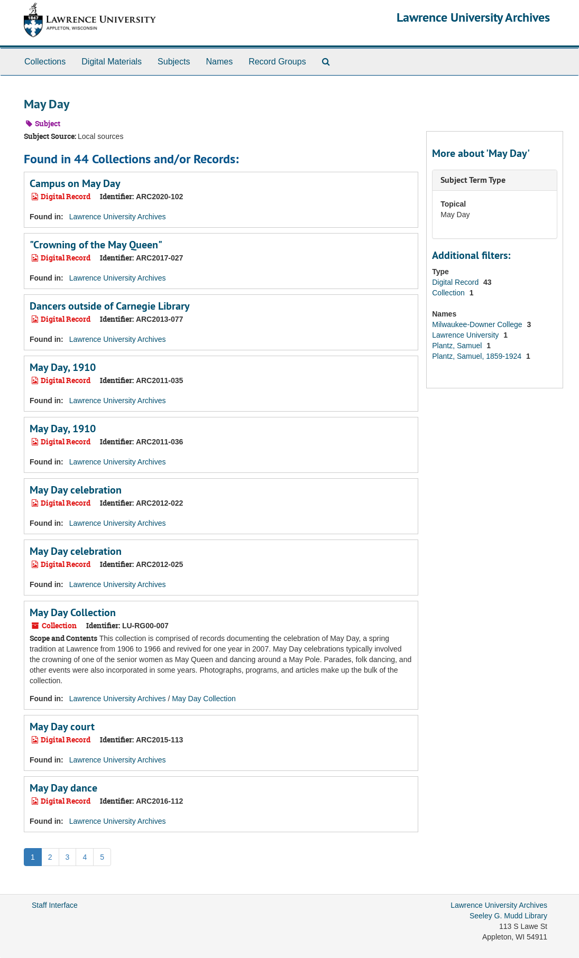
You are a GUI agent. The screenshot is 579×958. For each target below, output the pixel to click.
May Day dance (63, 788)
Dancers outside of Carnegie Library (110, 306)
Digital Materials (111, 61)
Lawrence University (466, 335)
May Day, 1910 (63, 367)
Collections (45, 61)
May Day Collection (73, 612)
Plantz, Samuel (458, 345)
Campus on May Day (75, 183)
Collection (449, 293)
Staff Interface (55, 905)
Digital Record (456, 282)
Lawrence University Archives (473, 17)
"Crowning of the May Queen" (96, 245)
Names (219, 61)
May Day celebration (76, 490)
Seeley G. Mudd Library (508, 916)
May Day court (62, 726)
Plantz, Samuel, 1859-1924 (477, 356)
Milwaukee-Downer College (478, 324)
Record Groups (277, 61)
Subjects (174, 61)
